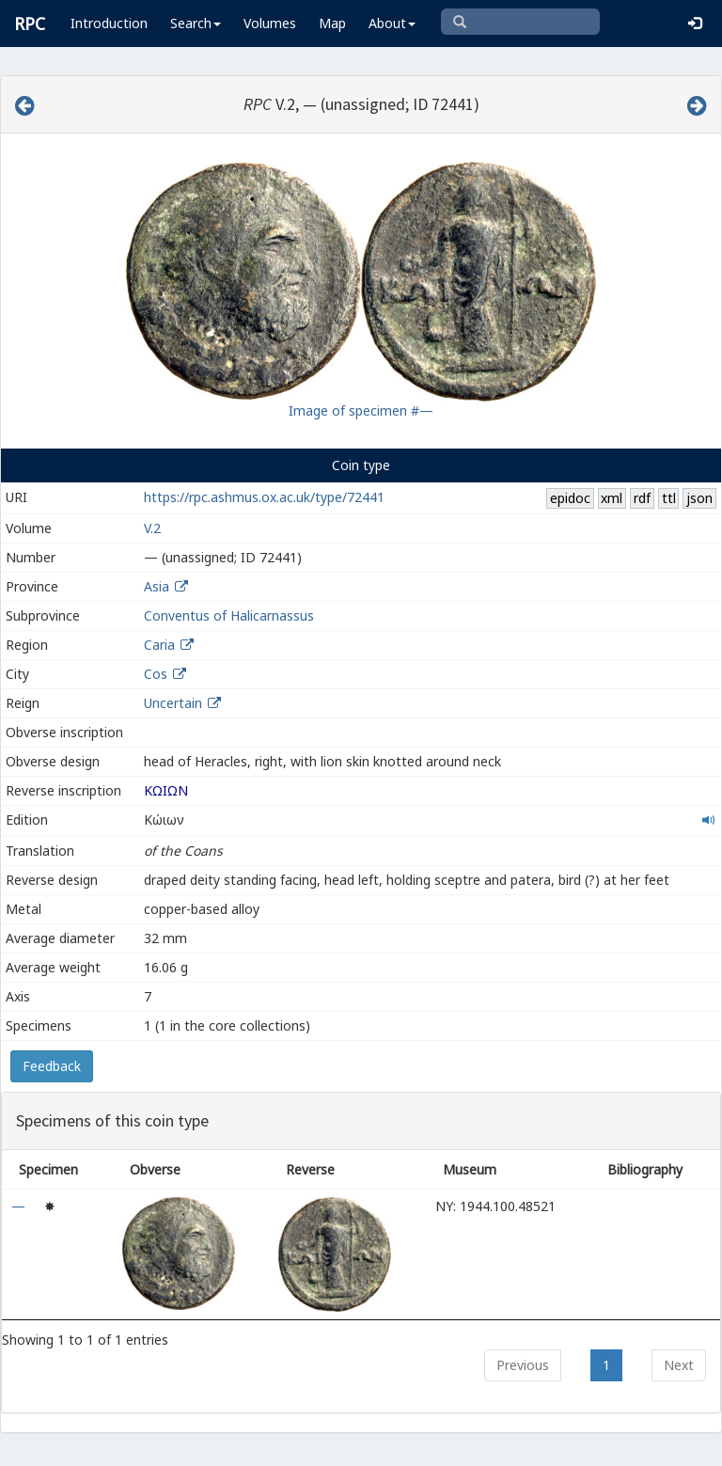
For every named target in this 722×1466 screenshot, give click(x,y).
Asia (156, 586)
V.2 (152, 528)
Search (195, 23)
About (392, 23)
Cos (155, 674)
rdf (642, 498)
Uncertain (173, 703)
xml (611, 498)
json (699, 498)
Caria (159, 645)
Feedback (52, 1066)
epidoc (570, 498)
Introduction (109, 23)
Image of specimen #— (361, 410)
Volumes (269, 23)
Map (332, 23)
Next (679, 1365)
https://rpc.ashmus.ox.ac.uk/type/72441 (264, 497)
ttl (669, 498)
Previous (522, 1365)
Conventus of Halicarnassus (229, 615)
